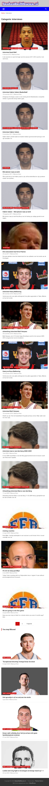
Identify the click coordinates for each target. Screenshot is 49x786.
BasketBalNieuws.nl (20, 781)
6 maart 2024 (6, 664)
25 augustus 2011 (7, 174)
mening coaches (8, 531)
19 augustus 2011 (7, 214)
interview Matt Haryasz (11, 411)
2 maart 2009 (6, 533)
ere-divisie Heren (24, 48)
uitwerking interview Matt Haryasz (15, 331)
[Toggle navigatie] (3, 9)
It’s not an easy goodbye (11, 571)
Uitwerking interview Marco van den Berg (17, 491)
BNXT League (6, 657)
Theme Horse (39, 781)
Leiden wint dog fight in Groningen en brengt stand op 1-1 (23, 771)
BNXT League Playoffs (9, 693)
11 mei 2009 (6, 493)
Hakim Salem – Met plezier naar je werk (17, 212)
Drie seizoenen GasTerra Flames (14, 252)
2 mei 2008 (6, 573)
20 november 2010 (8, 333)
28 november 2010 (8, 293)
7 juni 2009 (5, 453)
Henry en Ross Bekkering (11, 371)
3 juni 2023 (5, 699)
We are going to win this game (13, 610)
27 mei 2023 (6, 737)
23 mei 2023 (6, 773)
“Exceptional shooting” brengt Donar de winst (19, 662)
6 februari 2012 (7, 54)
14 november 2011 (8, 94)
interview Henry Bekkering (12, 291)
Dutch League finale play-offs (21, 729)
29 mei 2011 (6, 254)
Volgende (29, 623)
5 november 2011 (7, 134)
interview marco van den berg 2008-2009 (17, 451)
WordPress (32, 783)
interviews (34, 48)
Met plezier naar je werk (11, 172)
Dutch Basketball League (10, 48)
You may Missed (9, 629)
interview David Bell (10, 52)
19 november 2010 (8, 373)
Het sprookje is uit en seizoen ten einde (17, 697)
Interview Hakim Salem (11, 132)
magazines (14, 88)
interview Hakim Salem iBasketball (15, 92)
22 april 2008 (6, 612)
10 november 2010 (8, 413)
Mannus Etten (16, 54)
